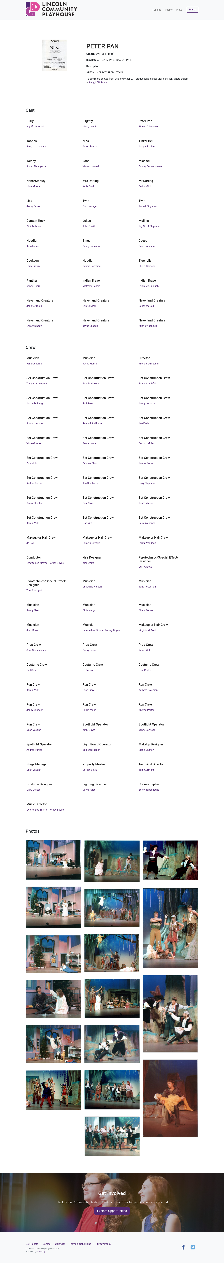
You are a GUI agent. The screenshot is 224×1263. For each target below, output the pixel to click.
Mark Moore (33, 186)
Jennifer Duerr (34, 305)
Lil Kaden (88, 670)
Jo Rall (30, 543)
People (169, 9)
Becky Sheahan (34, 503)
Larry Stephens (147, 483)
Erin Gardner (89, 305)
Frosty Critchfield (148, 383)
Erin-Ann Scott (34, 325)
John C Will (89, 226)
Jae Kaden (144, 423)
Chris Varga (89, 610)
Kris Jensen (32, 246)
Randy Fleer (32, 610)
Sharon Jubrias (34, 423)
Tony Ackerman (147, 586)
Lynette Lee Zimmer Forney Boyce (45, 562)
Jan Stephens (90, 483)
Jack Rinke (32, 630)
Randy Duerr (33, 286)
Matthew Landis (91, 286)
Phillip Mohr (89, 710)
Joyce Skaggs (90, 325)
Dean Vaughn (33, 729)
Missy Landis (90, 126)
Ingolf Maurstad (35, 126)
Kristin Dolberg (34, 403)
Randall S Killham (92, 423)
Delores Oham (90, 463)
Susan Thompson (36, 166)
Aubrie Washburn (148, 325)
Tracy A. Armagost (36, 383)
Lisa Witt (87, 523)
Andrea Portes (34, 483)
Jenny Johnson (147, 403)
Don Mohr (31, 463)
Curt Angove (145, 566)
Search (192, 9)
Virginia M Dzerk (148, 630)
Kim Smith (88, 562)
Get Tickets (32, 1243)
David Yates (89, 789)
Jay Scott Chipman (149, 226)
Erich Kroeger (90, 206)
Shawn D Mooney (148, 126)
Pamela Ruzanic (91, 543)
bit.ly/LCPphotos (98, 82)
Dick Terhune (33, 226)
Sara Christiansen (36, 650)
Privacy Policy (103, 1243)
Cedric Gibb (145, 186)
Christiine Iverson (92, 586)
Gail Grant (88, 403)
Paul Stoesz (89, 503)
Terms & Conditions (80, 1243)
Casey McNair (146, 305)
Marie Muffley (146, 749)
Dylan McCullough (149, 286)
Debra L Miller (146, 443)
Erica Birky (88, 690)
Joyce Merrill (90, 363)
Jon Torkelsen (146, 503)
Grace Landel (90, 443)
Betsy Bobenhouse (149, 789)
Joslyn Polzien (147, 146)
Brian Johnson (147, 246)
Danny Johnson (91, 246)
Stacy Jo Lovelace (36, 146)
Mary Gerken (33, 789)
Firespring (40, 1251)
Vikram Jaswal (91, 166)
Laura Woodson (147, 543)
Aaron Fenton (90, 146)
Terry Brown (33, 266)
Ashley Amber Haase (150, 166)
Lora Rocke (145, 670)
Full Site (156, 9)
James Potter (146, 463)
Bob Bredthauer (91, 383)
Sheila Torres (146, 610)
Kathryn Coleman (148, 690)
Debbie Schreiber (92, 266)
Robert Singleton (148, 206)
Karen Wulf (32, 523)
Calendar (60, 1243)
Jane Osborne (34, 363)
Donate (47, 1243)
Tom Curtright (34, 590)
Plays (179, 9)
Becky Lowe (89, 650)
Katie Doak (89, 186)
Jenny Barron (33, 206)
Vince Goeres (33, 443)
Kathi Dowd (89, 729)
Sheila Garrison (147, 266)
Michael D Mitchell (149, 363)
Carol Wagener (147, 523)
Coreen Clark (90, 769)
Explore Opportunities (112, 1211)
